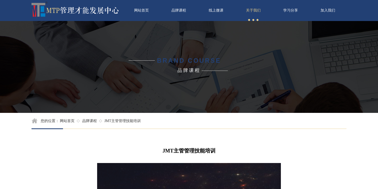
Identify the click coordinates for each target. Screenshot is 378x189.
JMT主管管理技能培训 (122, 121)
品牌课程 (89, 121)
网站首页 (67, 121)
